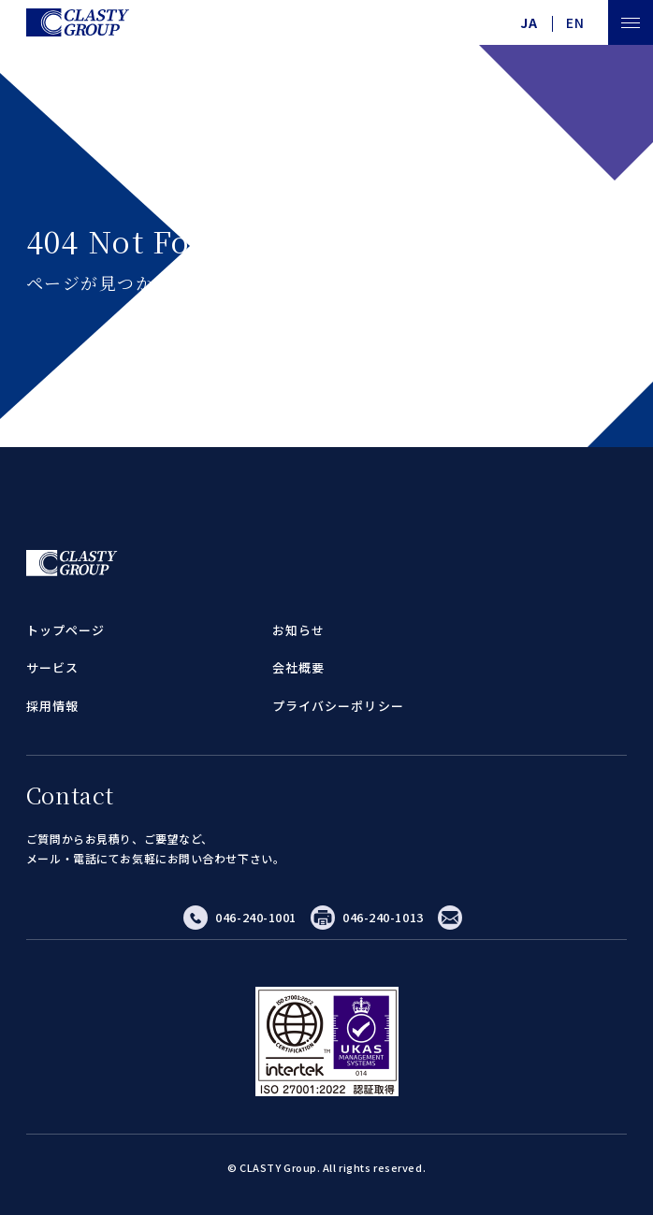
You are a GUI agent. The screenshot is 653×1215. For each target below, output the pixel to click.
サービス (52, 667)
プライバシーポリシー (337, 706)
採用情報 (52, 706)
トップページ (65, 630)
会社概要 (298, 667)
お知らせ (298, 630)
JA (529, 22)
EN (575, 22)
